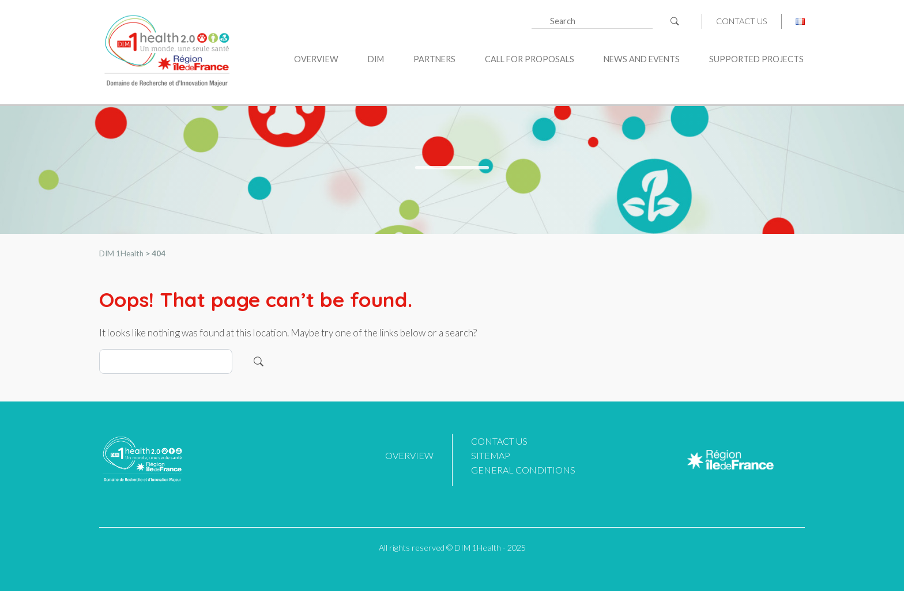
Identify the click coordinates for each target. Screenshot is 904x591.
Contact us (741, 21)
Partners (434, 59)
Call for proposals (529, 59)
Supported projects (756, 59)
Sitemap (490, 455)
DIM (376, 59)
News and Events (642, 59)
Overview (316, 59)
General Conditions (523, 469)
